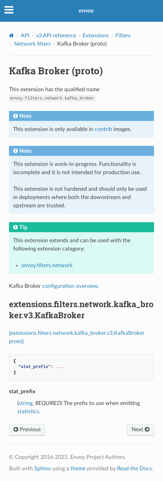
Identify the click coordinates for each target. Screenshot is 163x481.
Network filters (32, 44)
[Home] (11, 35)
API (25, 35)
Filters (123, 35)
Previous (27, 429)
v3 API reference (56, 35)
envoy (86, 10)
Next (141, 429)
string (25, 403)
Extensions (96, 35)
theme (78, 468)
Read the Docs (134, 468)
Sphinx (42, 468)
